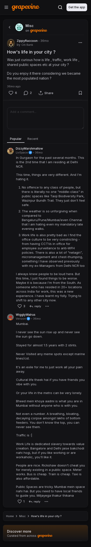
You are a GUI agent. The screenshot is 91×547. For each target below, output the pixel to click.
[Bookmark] (80, 93)
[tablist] (45, 139)
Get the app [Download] (76, 7)
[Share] (46, 93)
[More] (80, 42)
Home (10, 516)
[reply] (35, 306)
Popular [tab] (16, 139)
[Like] (12, 93)
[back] (9, 27)
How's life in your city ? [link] (46, 516)
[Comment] (27, 93)
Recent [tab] (32, 139)
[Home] (26, 7)
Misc (22, 516)
